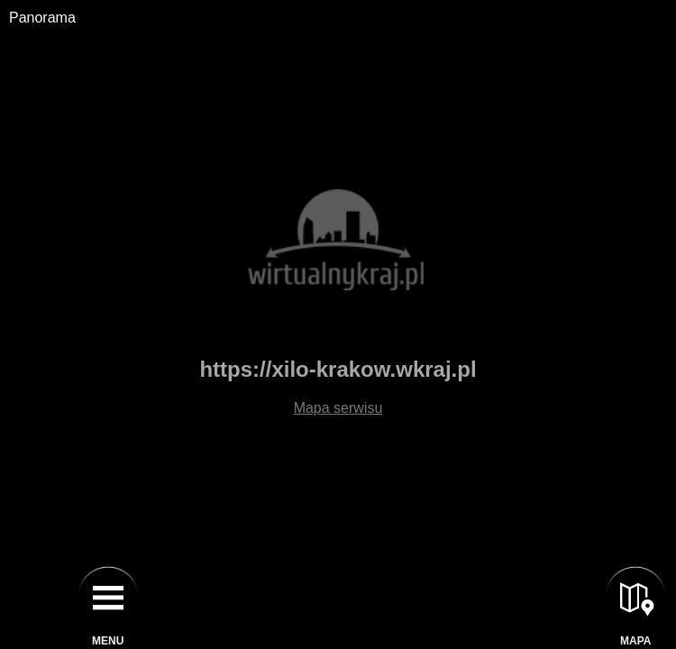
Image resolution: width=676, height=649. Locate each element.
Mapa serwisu (338, 408)
